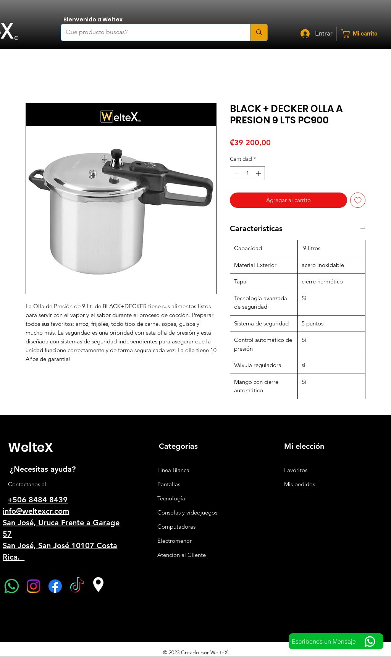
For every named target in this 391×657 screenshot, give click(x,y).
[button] (364, 33)
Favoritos (295, 470)
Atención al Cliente (181, 554)
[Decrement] (236, 173)
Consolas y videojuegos (187, 512)
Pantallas (168, 484)
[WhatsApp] (12, 586)
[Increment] (259, 173)
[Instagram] (33, 586)
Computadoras (176, 526)
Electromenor (174, 540)
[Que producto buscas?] (150, 32)
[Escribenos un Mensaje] (336, 641)
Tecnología (171, 498)
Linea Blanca (173, 470)
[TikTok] (77, 586)
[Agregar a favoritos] (358, 200)
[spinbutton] (247, 173)
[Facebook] (55, 586)
